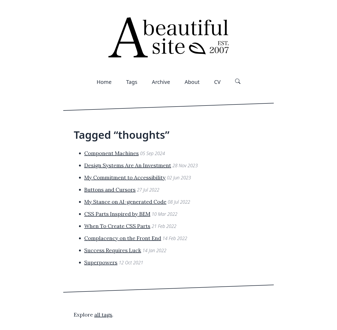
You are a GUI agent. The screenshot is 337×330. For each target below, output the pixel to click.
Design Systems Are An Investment (127, 165)
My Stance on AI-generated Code (125, 201)
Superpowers (100, 262)
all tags (103, 314)
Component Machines (111, 153)
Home (104, 81)
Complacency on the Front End (122, 238)
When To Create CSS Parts (117, 226)
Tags (131, 81)
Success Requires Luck (112, 250)
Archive (161, 81)
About (192, 81)
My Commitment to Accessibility (125, 177)
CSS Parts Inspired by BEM (117, 214)
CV (217, 81)
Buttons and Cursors (110, 189)
